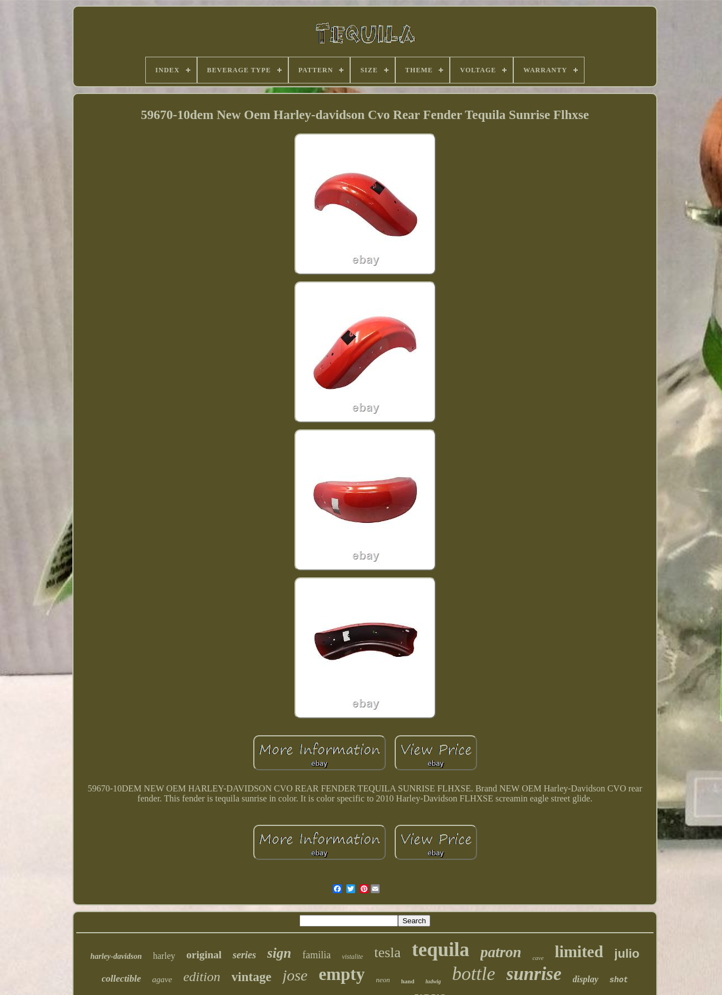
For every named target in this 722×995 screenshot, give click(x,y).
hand (407, 981)
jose (294, 975)
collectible (121, 978)
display (585, 979)
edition (201, 976)
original (204, 955)
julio (627, 954)
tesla (387, 952)
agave (162, 979)
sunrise (534, 974)
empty (342, 974)
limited (579, 952)
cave (537, 957)
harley (164, 956)
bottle (473, 973)
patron (501, 952)
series (244, 955)
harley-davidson (116, 956)
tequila (440, 950)
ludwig (433, 981)
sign (279, 953)
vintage (252, 977)
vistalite (352, 957)
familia (316, 955)
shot (619, 980)
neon (383, 980)
